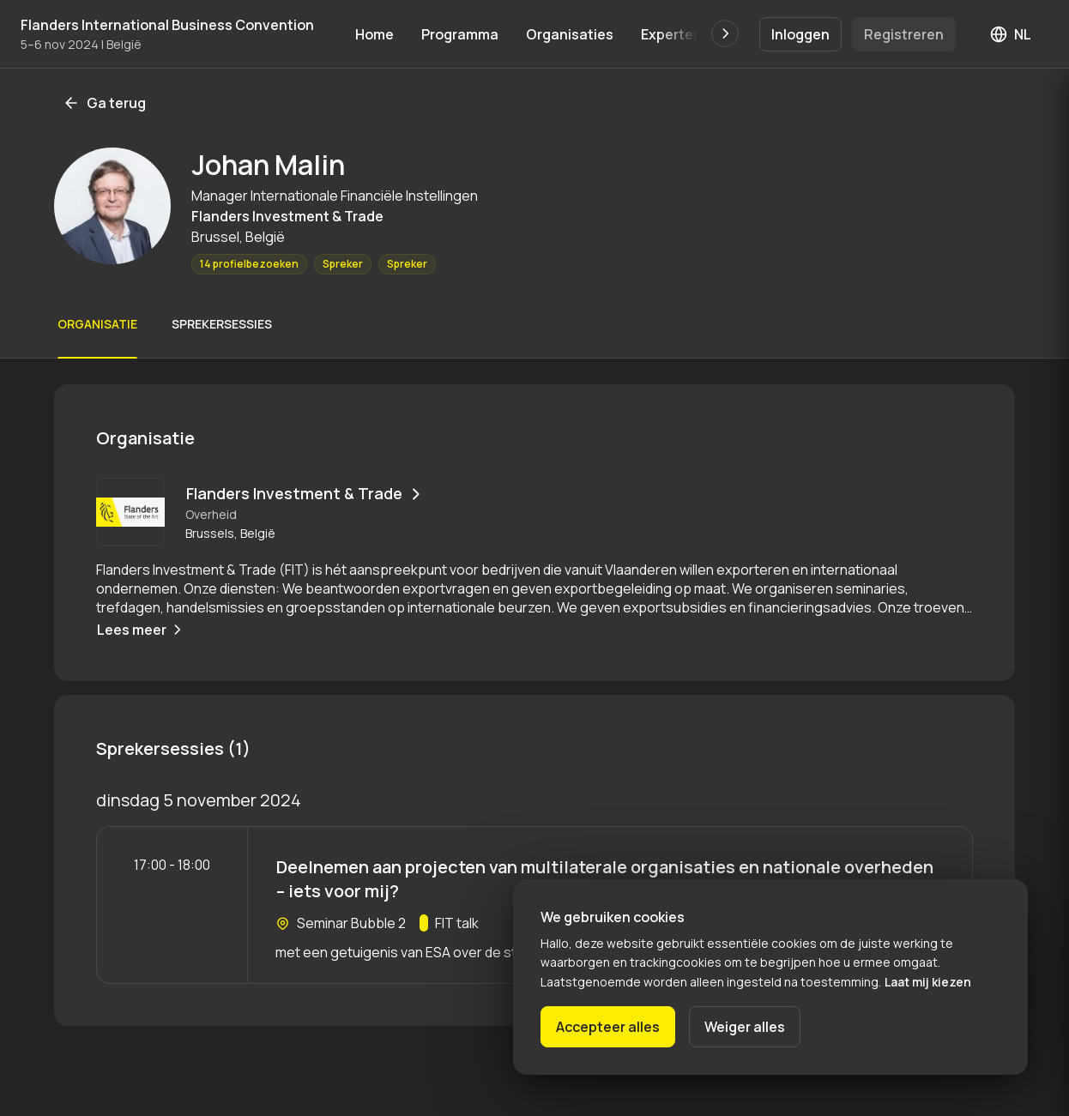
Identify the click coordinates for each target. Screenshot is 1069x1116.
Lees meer (141, 629)
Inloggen (800, 34)
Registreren (904, 34)
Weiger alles (744, 1026)
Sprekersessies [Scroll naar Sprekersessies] (222, 324)
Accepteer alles (608, 1026)
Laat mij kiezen (928, 982)
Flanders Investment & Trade (305, 493)
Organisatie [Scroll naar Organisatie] (97, 324)
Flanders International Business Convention (167, 24)
